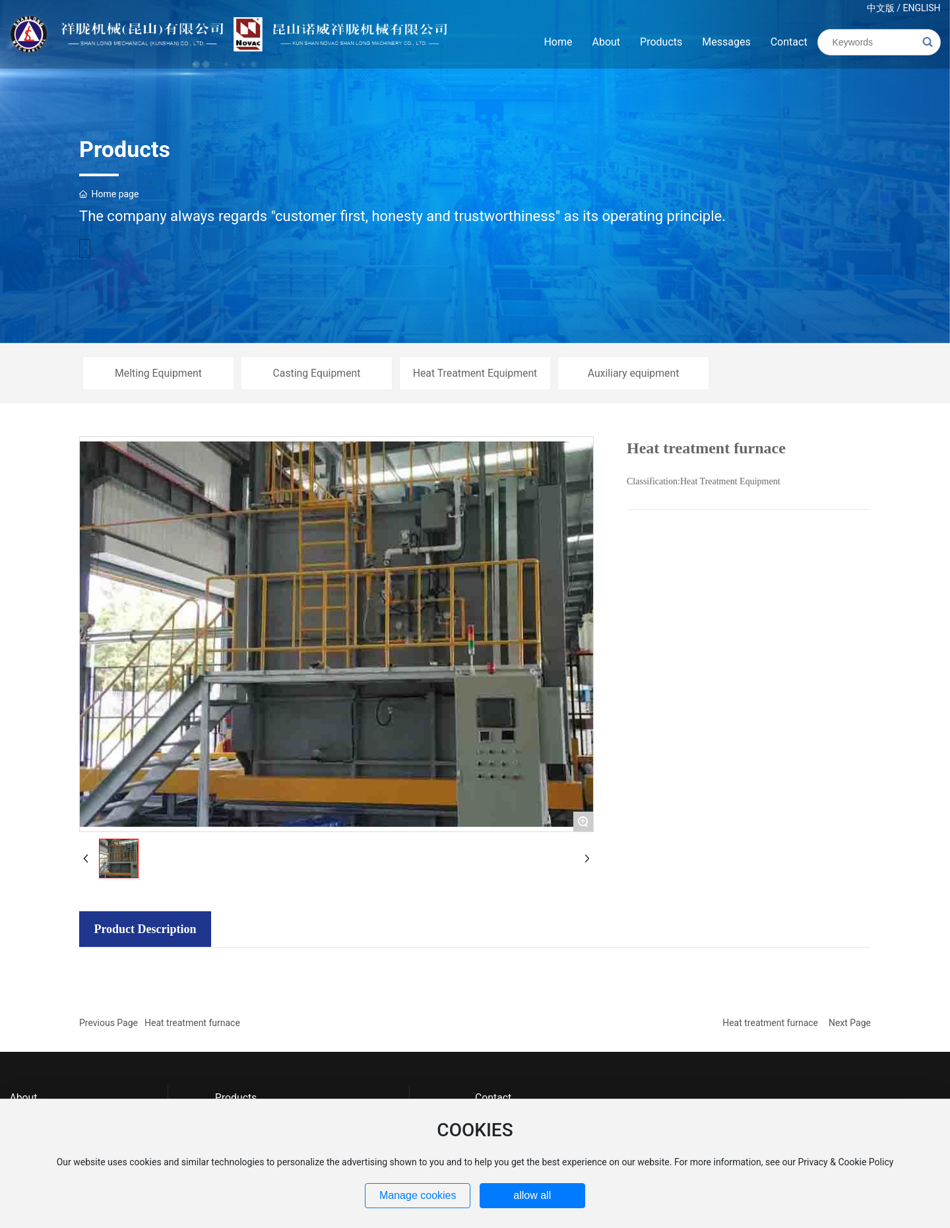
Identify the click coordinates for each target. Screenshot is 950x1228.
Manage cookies (418, 1195)
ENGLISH (921, 8)
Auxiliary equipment (634, 373)
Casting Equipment (317, 373)
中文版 (881, 8)
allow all (532, 1195)
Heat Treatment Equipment (475, 373)
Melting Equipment (158, 373)
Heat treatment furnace (192, 1023)
